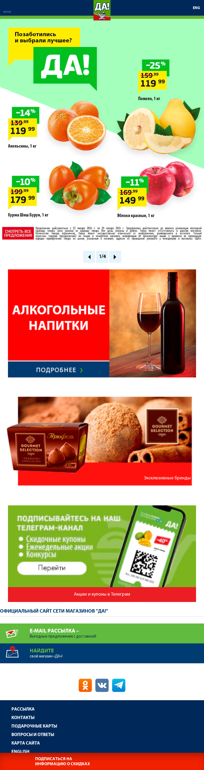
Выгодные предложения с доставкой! (117, 631)
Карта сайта (25, 743)
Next (115, 257)
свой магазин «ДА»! (117, 651)
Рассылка (23, 709)
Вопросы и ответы (32, 734)
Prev (89, 257)
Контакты (23, 717)
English (20, 751)
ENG (196, 8)
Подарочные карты (34, 726)
